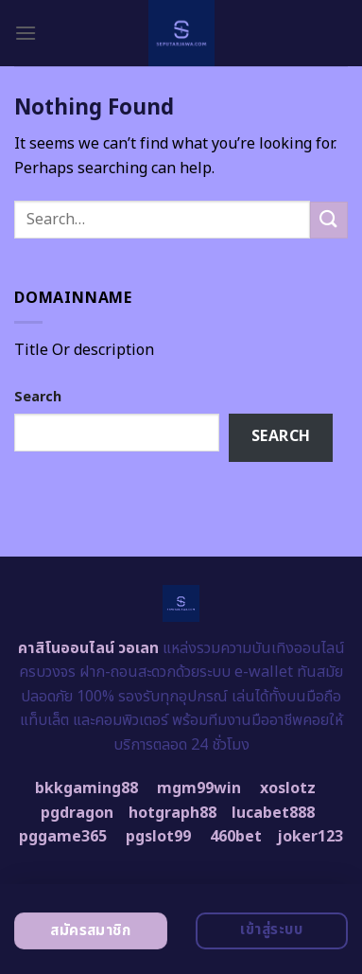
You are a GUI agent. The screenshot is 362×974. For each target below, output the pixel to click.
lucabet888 (273, 813)
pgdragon (77, 813)
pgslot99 (158, 836)
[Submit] (329, 220)
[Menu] (25, 32)
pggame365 (63, 836)
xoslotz (288, 788)
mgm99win (199, 788)
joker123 (310, 836)
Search (37, 397)
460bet (236, 836)
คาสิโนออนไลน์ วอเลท (88, 648)
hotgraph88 (172, 813)
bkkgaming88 (86, 788)
